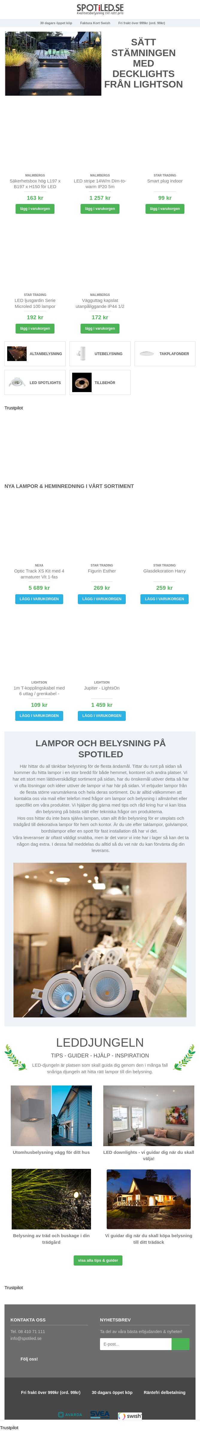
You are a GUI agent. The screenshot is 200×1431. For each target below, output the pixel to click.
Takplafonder (174, 354)
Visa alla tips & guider (98, 1260)
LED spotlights (45, 383)
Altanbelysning (46, 354)
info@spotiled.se (26, 1338)
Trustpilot (13, 407)
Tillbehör (105, 383)
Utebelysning (108, 354)
